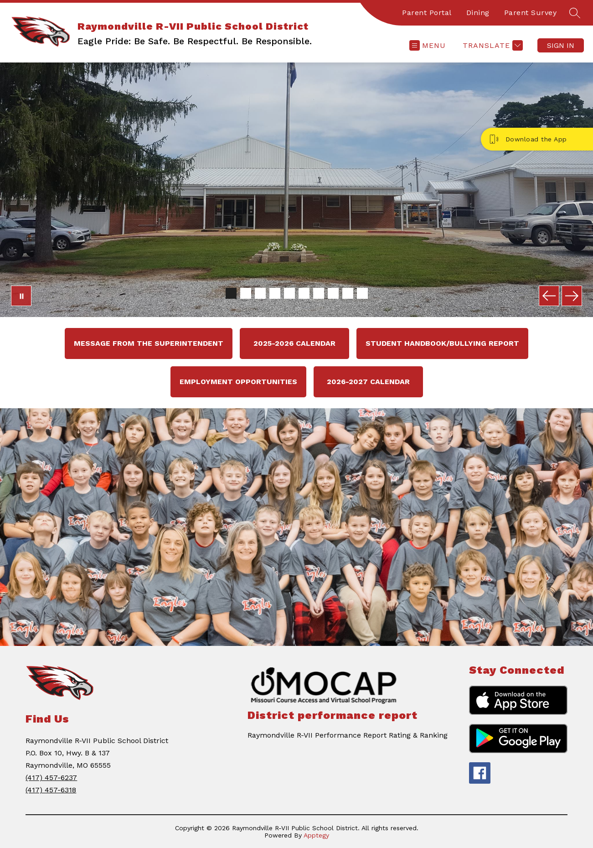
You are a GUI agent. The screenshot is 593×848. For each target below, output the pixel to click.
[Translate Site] (491, 45)
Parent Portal (427, 12)
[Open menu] (427, 45)
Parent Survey (530, 12)
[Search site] (574, 12)
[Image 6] (304, 293)
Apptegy (316, 835)
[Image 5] (289, 293)
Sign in (560, 45)
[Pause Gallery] (21, 296)
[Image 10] (362, 293)
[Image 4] (274, 293)
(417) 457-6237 (51, 777)
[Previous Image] (549, 296)
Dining (478, 12)
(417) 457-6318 (51, 790)
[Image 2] (245, 293)
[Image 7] (318, 293)
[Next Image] (572, 296)
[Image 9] (347, 293)
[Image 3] (260, 293)
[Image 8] (333, 293)
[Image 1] (231, 293)
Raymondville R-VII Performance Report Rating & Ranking (348, 735)
